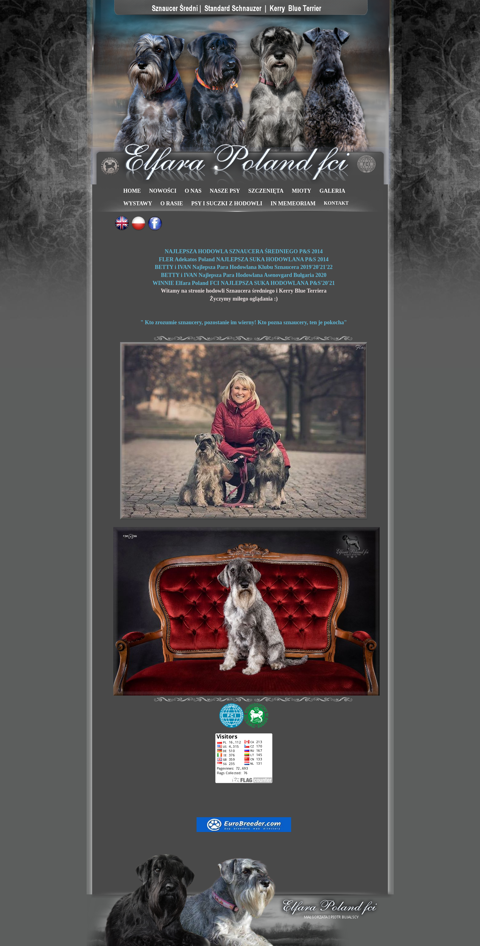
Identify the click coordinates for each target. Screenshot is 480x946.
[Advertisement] (244, 800)
